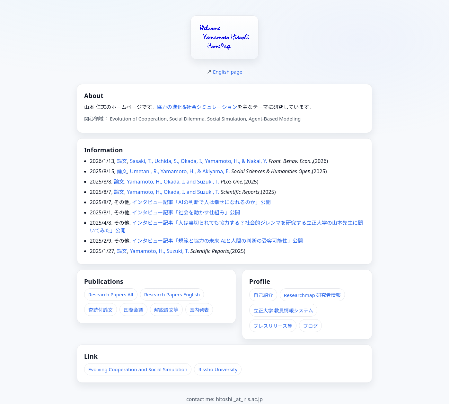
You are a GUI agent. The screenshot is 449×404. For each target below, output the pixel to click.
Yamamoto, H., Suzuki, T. (159, 251)
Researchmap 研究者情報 (312, 295)
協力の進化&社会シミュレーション (197, 107)
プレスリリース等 (272, 326)
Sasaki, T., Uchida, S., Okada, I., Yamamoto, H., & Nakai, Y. (198, 161)
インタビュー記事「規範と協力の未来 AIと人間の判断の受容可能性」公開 (217, 240)
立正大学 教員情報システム (283, 310)
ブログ (310, 326)
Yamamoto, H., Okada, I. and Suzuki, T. (173, 181)
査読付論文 (100, 310)
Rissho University (217, 369)
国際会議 (133, 310)
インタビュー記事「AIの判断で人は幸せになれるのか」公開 (201, 202)
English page (227, 71)
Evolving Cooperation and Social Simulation (137, 369)
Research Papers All (110, 294)
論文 (122, 161)
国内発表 (199, 310)
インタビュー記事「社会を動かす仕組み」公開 (186, 212)
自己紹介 (263, 295)
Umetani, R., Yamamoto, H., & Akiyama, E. (180, 171)
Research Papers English (172, 294)
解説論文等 (166, 310)
